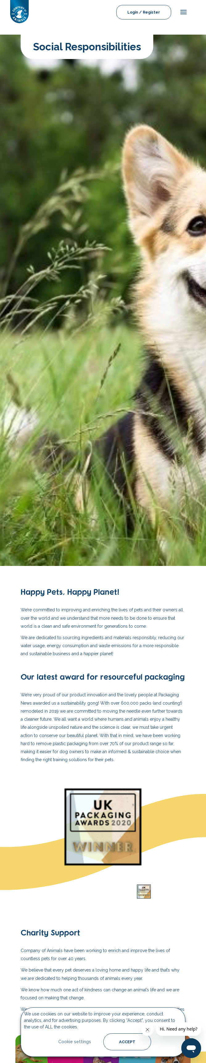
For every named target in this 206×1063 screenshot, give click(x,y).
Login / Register (143, 12)
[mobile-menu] (182, 12)
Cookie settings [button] (74, 1041)
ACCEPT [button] (127, 1042)
